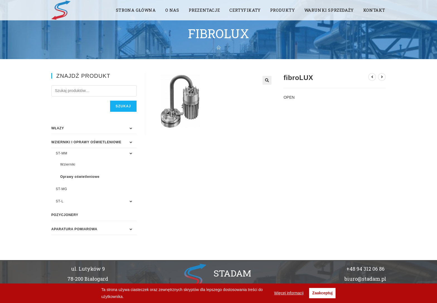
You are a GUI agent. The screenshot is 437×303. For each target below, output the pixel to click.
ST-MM (61, 153)
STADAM (232, 273)
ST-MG (61, 189)
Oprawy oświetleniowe (79, 177)
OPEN (289, 97)
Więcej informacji (289, 293)
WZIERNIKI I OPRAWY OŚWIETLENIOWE (86, 142)
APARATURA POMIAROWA (74, 229)
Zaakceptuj (322, 293)
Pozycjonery (64, 215)
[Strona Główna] (218, 47)
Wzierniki (67, 164)
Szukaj (123, 106)
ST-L (60, 201)
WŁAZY (57, 128)
